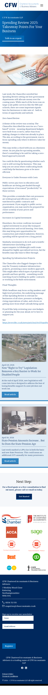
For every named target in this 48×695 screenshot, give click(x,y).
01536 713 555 (11, 602)
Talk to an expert (13, 38)
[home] (21, 5)
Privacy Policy (7, 674)
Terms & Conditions (10, 676)
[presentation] (19, 636)
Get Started (24, 496)
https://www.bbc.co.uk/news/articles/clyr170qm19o (25, 323)
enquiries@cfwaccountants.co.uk (20, 606)
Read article (10, 394)
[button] (41, 5)
